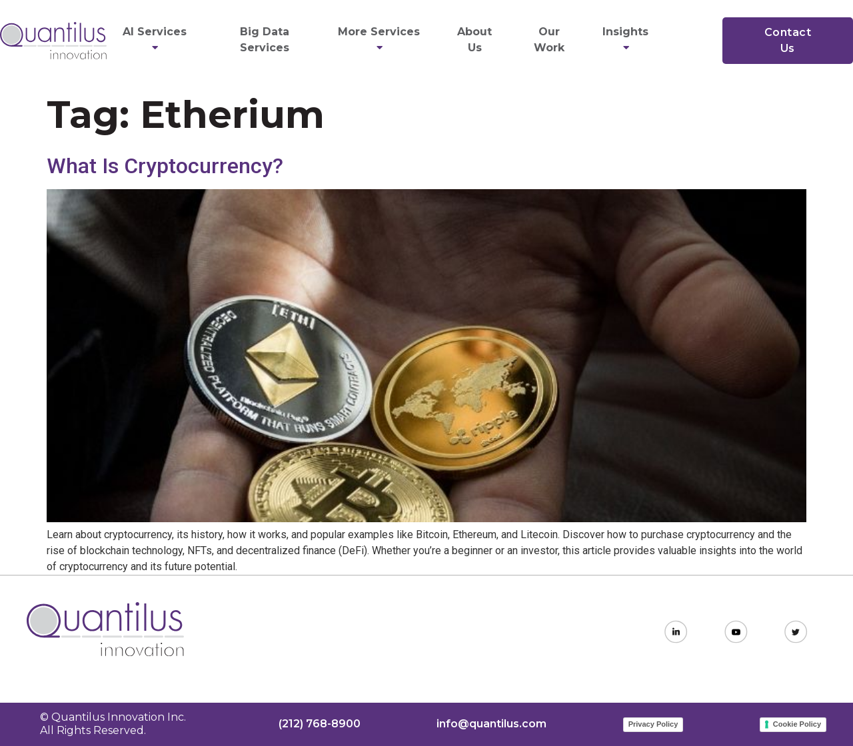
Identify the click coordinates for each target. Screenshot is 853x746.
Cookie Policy (797, 724)
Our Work (549, 39)
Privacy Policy (653, 724)
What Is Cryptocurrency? (165, 166)
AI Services (157, 40)
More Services (381, 40)
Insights (627, 40)
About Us (474, 39)
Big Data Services (264, 39)
